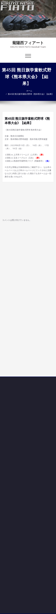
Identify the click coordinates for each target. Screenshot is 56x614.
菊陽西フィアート (28, 42)
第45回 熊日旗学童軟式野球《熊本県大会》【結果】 (29, 94)
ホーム (28, 90)
